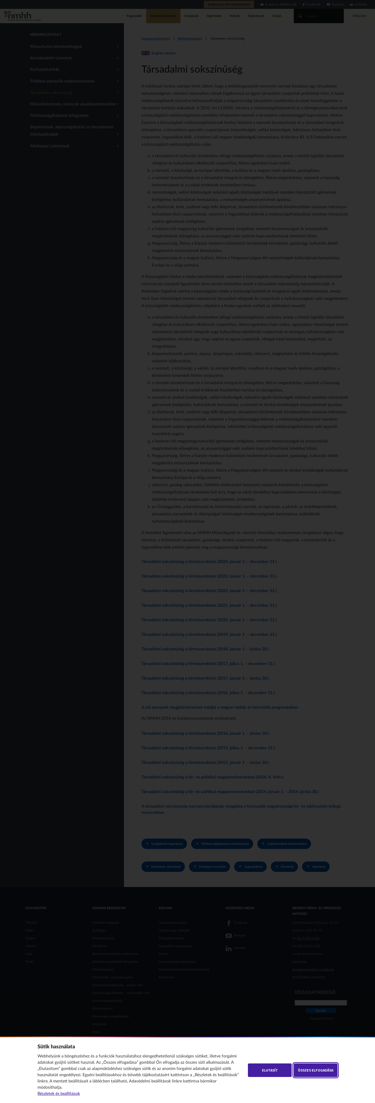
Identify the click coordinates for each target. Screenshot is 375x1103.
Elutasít (270, 1070)
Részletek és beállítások (59, 1094)
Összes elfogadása (315, 1070)
